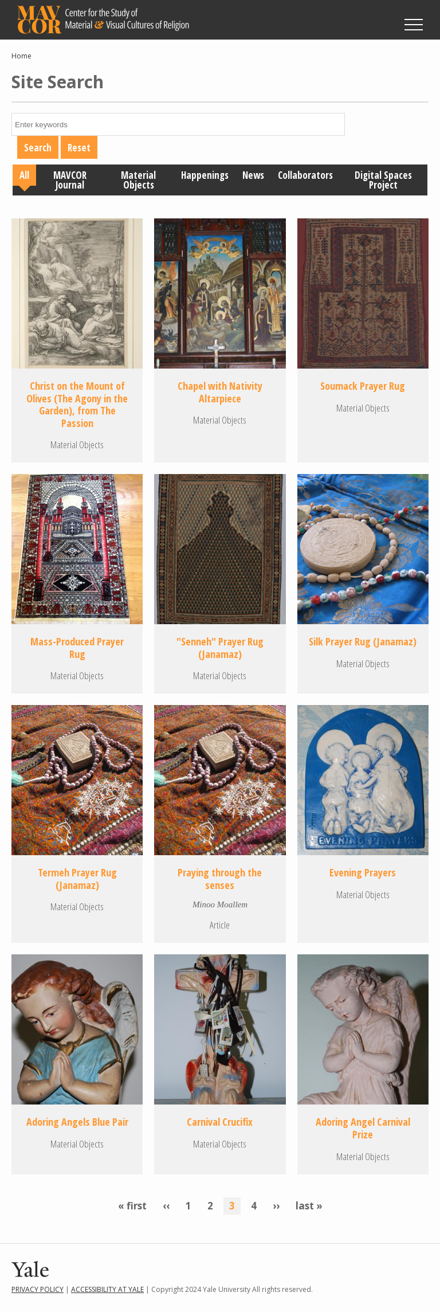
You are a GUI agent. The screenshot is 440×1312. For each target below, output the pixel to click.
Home (21, 56)
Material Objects (138, 180)
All (24, 175)
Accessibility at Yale (107, 1289)
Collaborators (305, 175)
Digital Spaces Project (383, 180)
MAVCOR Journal (70, 180)
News (253, 175)
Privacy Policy (37, 1289)
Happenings (205, 175)
